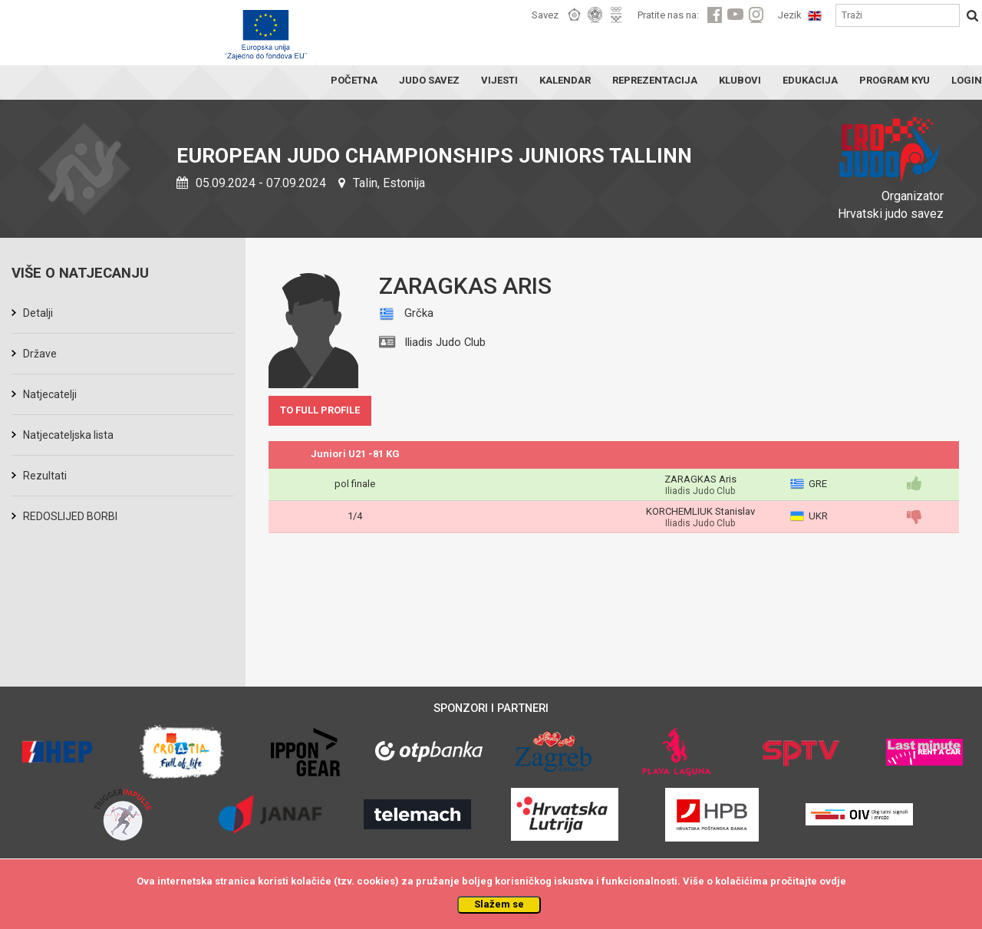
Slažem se (499, 904)
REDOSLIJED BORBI (70, 516)
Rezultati (45, 475)
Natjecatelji (50, 394)
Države (40, 354)
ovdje (832, 881)
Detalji (38, 313)
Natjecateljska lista (68, 435)
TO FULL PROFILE (320, 410)
